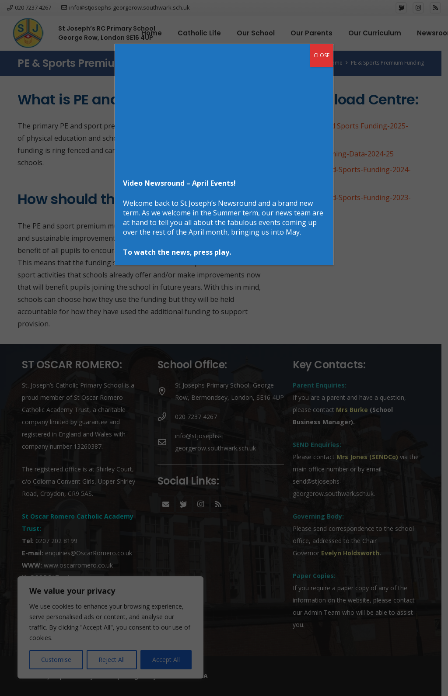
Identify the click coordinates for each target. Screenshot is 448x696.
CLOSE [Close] (321, 55)
